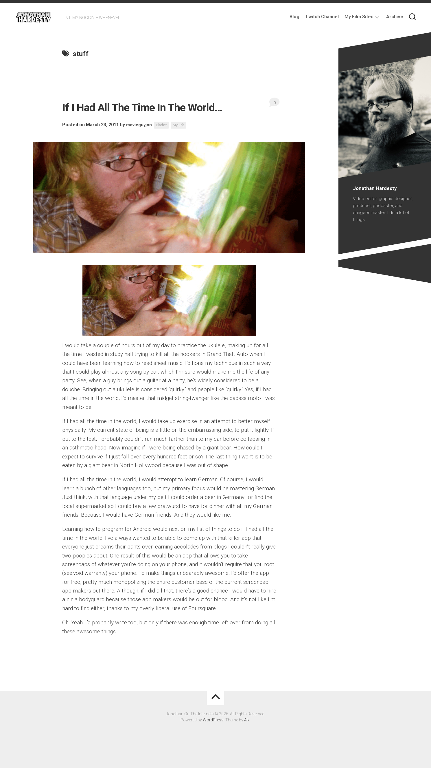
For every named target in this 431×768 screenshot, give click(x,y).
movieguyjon (140, 144)
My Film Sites (359, 16)
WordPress (213, 738)
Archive (394, 16)
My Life (183, 144)
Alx (247, 738)
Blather (164, 144)
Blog (294, 16)
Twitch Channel (322, 16)
